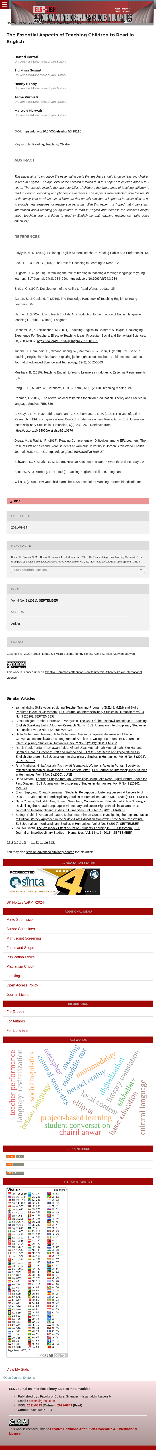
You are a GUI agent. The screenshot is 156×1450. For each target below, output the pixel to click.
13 (41, 842)
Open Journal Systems (19, 1377)
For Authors (15, 1021)
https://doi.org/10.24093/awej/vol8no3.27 (76, 451)
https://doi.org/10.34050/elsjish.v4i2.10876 (43, 430)
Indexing (13, 976)
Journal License (18, 995)
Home (11, 22)
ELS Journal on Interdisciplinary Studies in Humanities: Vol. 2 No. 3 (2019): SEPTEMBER (86, 797)
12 (37, 842)
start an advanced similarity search (50, 852)
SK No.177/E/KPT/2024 (25, 902)
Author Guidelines (20, 929)
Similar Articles (21, 698)
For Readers (16, 1012)
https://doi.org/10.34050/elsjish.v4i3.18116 (52, 131)
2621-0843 (64, 1405)
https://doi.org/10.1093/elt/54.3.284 (93, 278)
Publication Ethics (20, 957)
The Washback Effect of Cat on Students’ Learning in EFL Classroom (85, 828)
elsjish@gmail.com (42, 1401)
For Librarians (17, 1030)
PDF (16, 501)
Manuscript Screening (23, 938)
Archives (26, 22)
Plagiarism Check (20, 966)
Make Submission (20, 919)
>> (53, 842)
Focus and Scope (20, 948)
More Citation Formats (30, 569)
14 (46, 842)
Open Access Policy (22, 985)
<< (8, 842)
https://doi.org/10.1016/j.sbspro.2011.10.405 (67, 341)
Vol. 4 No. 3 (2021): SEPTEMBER (60, 22)
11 (33, 842)
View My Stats (17, 1369)
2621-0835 (34, 1405)
